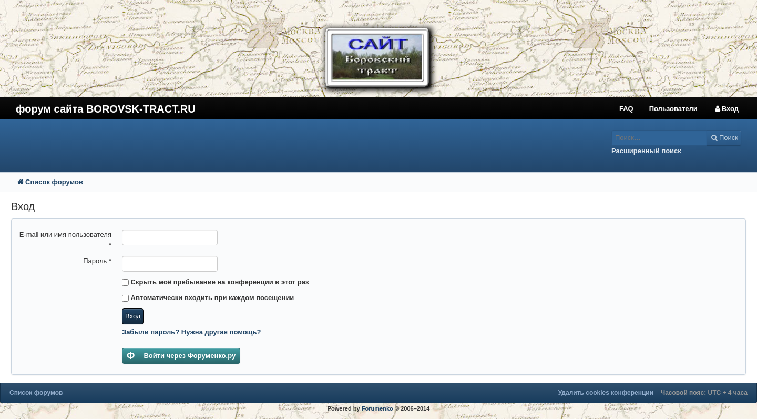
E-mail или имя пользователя (65, 240)
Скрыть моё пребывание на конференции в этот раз (215, 282)
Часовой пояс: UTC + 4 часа (704, 392)
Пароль (97, 261)
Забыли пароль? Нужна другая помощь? (191, 332)
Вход (132, 316)
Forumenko (377, 408)
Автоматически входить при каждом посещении (208, 298)
